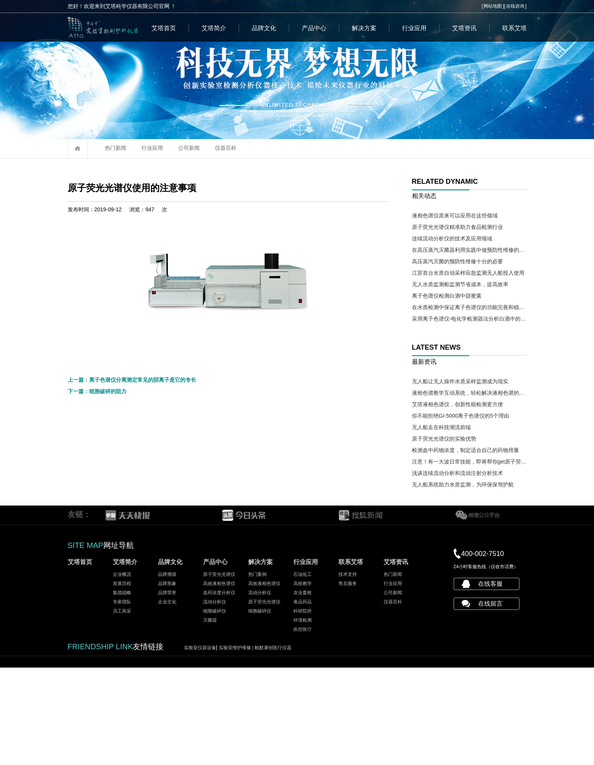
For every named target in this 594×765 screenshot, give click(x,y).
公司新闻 (189, 148)
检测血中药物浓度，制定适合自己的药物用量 (465, 450)
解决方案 (364, 28)
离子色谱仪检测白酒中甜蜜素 (447, 296)
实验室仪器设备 (200, 745)
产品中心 (314, 28)
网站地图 (492, 6)
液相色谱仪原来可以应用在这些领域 (455, 215)
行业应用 (414, 28)
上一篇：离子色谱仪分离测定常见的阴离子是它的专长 (132, 563)
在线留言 (490, 701)
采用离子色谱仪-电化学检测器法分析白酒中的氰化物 (469, 319)
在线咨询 (515, 6)
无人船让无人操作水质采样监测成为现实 (460, 381)
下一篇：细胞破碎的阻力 (97, 574)
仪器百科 (225, 148)
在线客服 (490, 681)
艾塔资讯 (464, 28)
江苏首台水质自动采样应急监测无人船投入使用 (468, 273)
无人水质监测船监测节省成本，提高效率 (460, 284)
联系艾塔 (514, 28)
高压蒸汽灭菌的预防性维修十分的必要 (457, 261)
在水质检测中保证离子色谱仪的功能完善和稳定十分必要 (469, 307)
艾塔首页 (163, 28)
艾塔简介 (214, 28)
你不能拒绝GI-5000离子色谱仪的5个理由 (460, 416)
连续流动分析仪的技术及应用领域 (452, 238)
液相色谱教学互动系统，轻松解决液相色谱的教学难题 (469, 393)
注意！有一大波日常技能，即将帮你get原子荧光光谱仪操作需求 (469, 462)
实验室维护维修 (237, 745)
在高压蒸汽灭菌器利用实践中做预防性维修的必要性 (469, 250)
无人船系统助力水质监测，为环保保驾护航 (463, 484)
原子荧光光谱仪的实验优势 (444, 439)
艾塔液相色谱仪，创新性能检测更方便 (457, 404)
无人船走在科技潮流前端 (441, 427)
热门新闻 (115, 148)
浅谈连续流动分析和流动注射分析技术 (457, 473)
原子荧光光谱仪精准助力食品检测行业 (457, 227)
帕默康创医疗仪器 (273, 745)
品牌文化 (264, 28)
